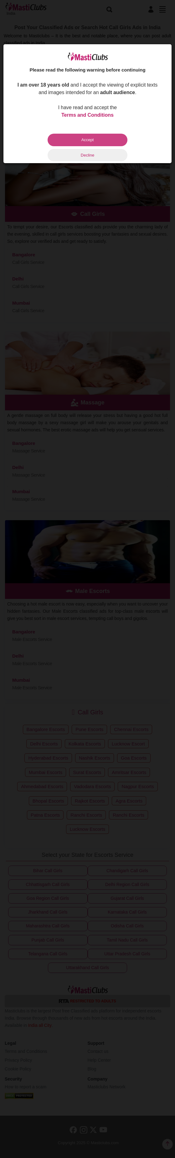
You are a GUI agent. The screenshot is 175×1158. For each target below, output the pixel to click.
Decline (87, 155)
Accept (87, 139)
